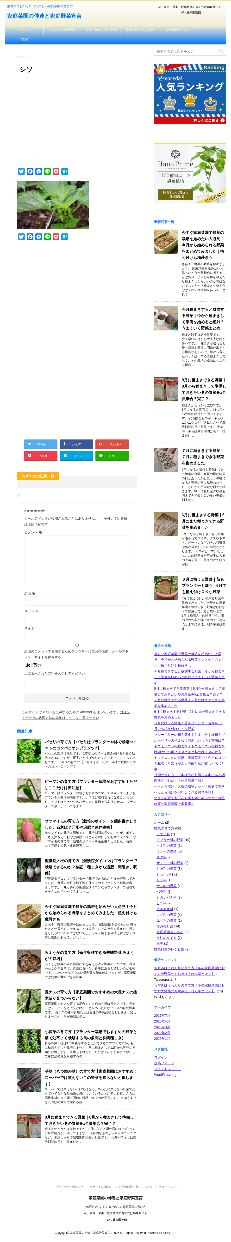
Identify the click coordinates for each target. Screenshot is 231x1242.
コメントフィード (167, 1069)
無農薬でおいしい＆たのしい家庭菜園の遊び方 (115, 1206)
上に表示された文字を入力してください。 (56, 673)
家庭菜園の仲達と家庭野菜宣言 (44, 16)
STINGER (169, 1233)
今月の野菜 (164, 926)
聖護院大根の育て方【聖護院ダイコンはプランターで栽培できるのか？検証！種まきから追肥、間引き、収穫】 (91, 867)
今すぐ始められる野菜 (101, 30)
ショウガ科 (164, 874)
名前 (29, 594)
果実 (159, 943)
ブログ (24, 39)
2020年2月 (162, 1033)
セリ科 (161, 880)
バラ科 (161, 892)
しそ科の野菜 (166, 869)
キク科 (161, 857)
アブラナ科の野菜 (169, 840)
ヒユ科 (161, 903)
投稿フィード (164, 1063)
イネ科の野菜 (166, 845)
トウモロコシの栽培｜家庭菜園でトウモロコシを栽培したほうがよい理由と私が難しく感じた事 (189, 763)
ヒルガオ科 (164, 909)
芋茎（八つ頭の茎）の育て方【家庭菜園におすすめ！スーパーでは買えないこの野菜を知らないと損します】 (91, 1077)
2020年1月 (162, 1039)
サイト (29, 628)
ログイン (161, 1057)
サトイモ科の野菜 (169, 863)
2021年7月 (162, 1015)
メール (31, 611)
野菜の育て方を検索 (139, 30)
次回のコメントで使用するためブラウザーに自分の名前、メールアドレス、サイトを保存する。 (76, 654)
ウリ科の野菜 (166, 851)
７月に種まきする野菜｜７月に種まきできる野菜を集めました (203, 457)
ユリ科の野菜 (166, 920)
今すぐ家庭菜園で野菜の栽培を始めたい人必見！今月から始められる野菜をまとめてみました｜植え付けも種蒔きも (91, 913)
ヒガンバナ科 (166, 897)
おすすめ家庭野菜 (62, 30)
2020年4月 (162, 1021)
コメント (33, 532)
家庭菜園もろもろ (178, 30)
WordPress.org (165, 1075)
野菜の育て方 (164, 828)
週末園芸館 (191, 12)
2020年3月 (162, 1027)
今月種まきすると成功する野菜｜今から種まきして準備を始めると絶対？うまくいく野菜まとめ (189, 677)
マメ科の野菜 (166, 915)
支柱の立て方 (166, 938)
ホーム (24, 30)
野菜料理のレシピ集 (169, 949)
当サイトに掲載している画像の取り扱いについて (121, 1186)
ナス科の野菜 (166, 886)
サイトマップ (167, 1186)
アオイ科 (163, 834)
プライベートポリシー (69, 1186)
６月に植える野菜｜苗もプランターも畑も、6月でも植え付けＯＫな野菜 (204, 585)
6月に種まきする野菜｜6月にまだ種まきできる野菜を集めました (203, 521)
